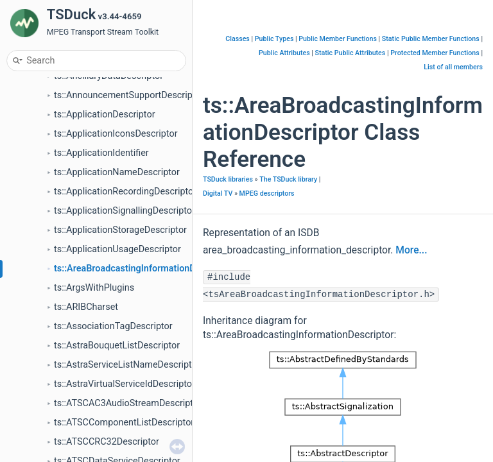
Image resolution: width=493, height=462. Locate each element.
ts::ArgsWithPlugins (94, 287)
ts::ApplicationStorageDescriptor (120, 230)
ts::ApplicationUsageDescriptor (117, 249)
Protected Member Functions (435, 53)
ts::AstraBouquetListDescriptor (117, 345)
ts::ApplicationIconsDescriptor (116, 133)
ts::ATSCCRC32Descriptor (106, 441)
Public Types (274, 39)
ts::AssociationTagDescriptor (113, 326)
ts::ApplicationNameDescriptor (117, 172)
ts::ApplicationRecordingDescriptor (125, 191)
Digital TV (217, 193)
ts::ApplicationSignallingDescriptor (124, 210)
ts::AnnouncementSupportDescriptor (128, 95)
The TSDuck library (288, 179)
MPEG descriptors (267, 193)
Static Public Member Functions (431, 39)
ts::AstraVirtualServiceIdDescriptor (124, 384)
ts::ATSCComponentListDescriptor (124, 422)
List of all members (453, 67)
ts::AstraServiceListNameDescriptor (127, 364)
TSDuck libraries (228, 179)
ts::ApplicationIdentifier (101, 153)
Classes (237, 39)
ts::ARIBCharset (86, 307)
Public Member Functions (337, 39)
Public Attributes (284, 53)
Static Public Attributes (350, 53)
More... (411, 250)
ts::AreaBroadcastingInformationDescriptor (143, 268)
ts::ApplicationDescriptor (104, 114)
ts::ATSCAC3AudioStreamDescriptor (128, 403)
